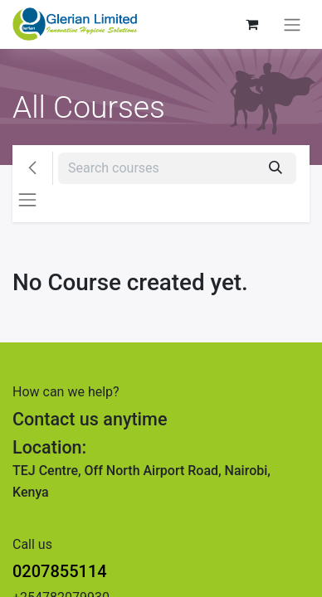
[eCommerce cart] (251, 24)
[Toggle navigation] (292, 24)
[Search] (275, 168)
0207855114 (59, 571)
